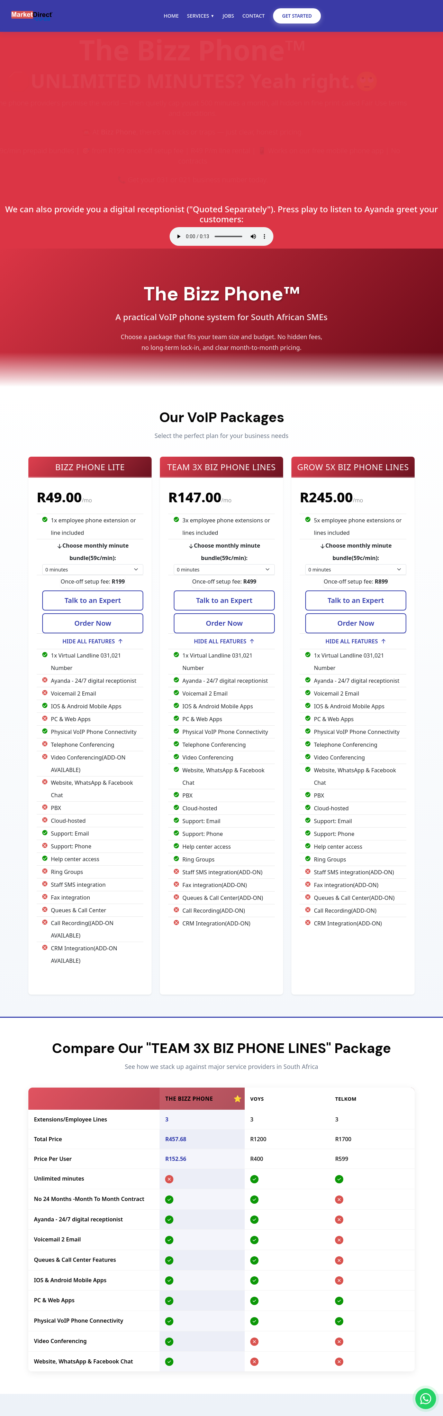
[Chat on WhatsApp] (425, 1398)
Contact (253, 15)
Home (171, 15)
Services (200, 15)
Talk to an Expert (93, 602)
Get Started (297, 15)
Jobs (228, 15)
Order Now (92, 625)
